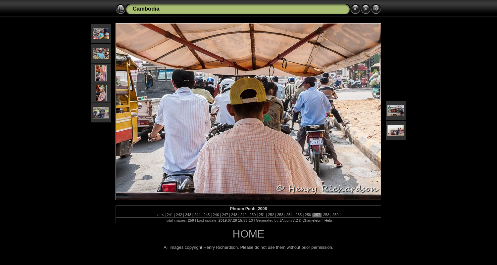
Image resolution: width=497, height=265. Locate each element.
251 (262, 215)
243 (188, 215)
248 (234, 215)
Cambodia (145, 9)
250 (253, 215)
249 (243, 215)
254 (289, 215)
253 (280, 215)
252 (271, 215)
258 (326, 215)
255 (299, 215)
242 (179, 215)
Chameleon (311, 220)
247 (225, 215)
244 (197, 215)
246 (216, 215)
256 (308, 215)
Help (328, 220)
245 (207, 215)
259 (335, 215)
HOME (248, 234)
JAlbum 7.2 (288, 220)
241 (170, 215)
